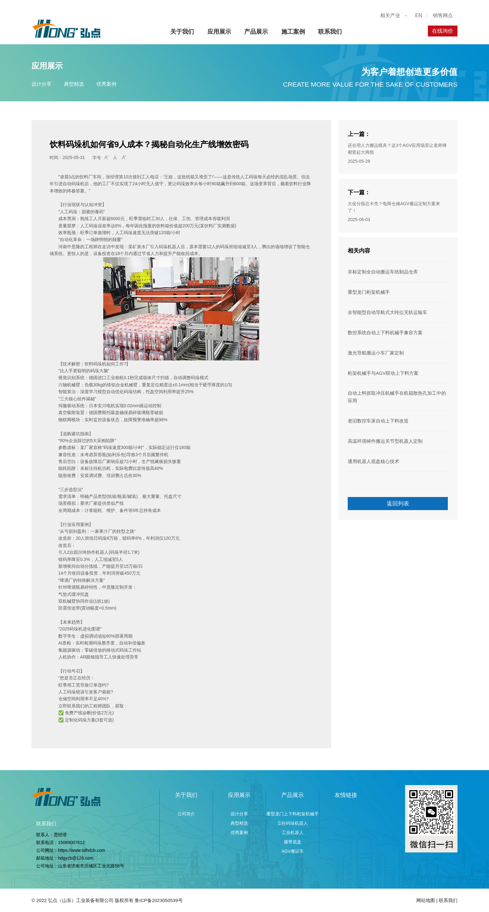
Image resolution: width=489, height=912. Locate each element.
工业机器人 (292, 832)
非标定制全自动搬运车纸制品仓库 (380, 271)
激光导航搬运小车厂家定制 (374, 350)
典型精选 (78, 84)
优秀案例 (115, 84)
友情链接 (346, 795)
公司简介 (186, 813)
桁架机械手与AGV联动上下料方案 (381, 370)
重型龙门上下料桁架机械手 (292, 813)
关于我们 (180, 31)
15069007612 (71, 842)
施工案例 (291, 31)
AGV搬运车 (292, 851)
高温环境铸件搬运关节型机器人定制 (383, 436)
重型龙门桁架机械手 (367, 291)
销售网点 (443, 15)
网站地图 (425, 900)
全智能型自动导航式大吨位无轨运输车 (385, 311)
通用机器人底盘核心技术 (372, 456)
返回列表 (398, 498)
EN (418, 15)
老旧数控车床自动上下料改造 (376, 416)
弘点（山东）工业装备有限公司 (81, 900)
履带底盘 (292, 841)
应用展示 (217, 31)
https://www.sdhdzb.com (81, 850)
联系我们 (328, 31)
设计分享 (41, 84)
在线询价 (441, 31)
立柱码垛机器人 (292, 823)
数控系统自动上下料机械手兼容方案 (383, 330)
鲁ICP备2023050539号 (158, 900)
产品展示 (254, 31)
